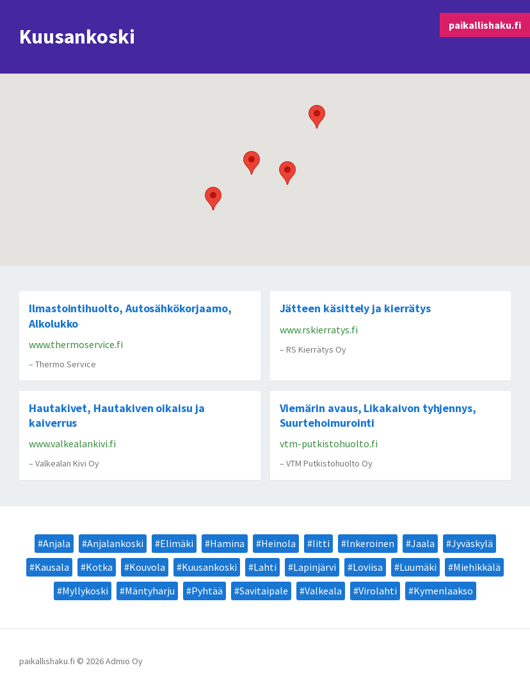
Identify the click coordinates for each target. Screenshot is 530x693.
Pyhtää (207, 590)
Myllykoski (85, 590)
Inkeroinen (370, 543)
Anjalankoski (115, 543)
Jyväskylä (472, 543)
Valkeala (323, 590)
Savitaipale (263, 590)
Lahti (265, 567)
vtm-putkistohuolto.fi (329, 443)
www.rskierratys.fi (319, 329)
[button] (287, 173)
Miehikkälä (477, 567)
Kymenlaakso (443, 590)
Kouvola (147, 567)
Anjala (56, 543)
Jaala (423, 543)
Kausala (52, 567)
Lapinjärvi (314, 567)
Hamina (227, 543)
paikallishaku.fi (485, 25)
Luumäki (418, 567)
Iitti (321, 543)
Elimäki (176, 543)
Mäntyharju (150, 590)
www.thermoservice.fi (76, 344)
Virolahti (377, 590)
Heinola (278, 543)
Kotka (99, 567)
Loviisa (368, 567)
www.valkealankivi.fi (72, 443)
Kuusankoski (209, 567)
